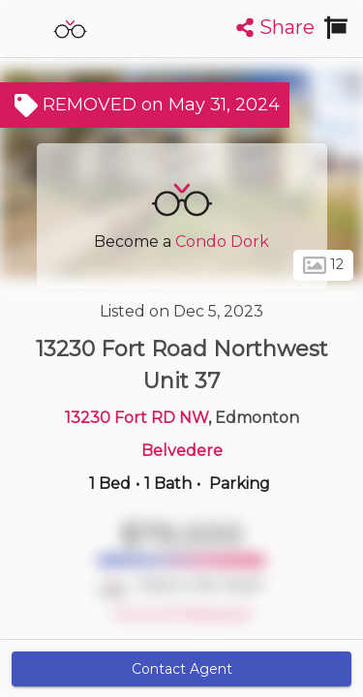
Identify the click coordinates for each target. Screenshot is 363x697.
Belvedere (182, 450)
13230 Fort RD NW (136, 418)
